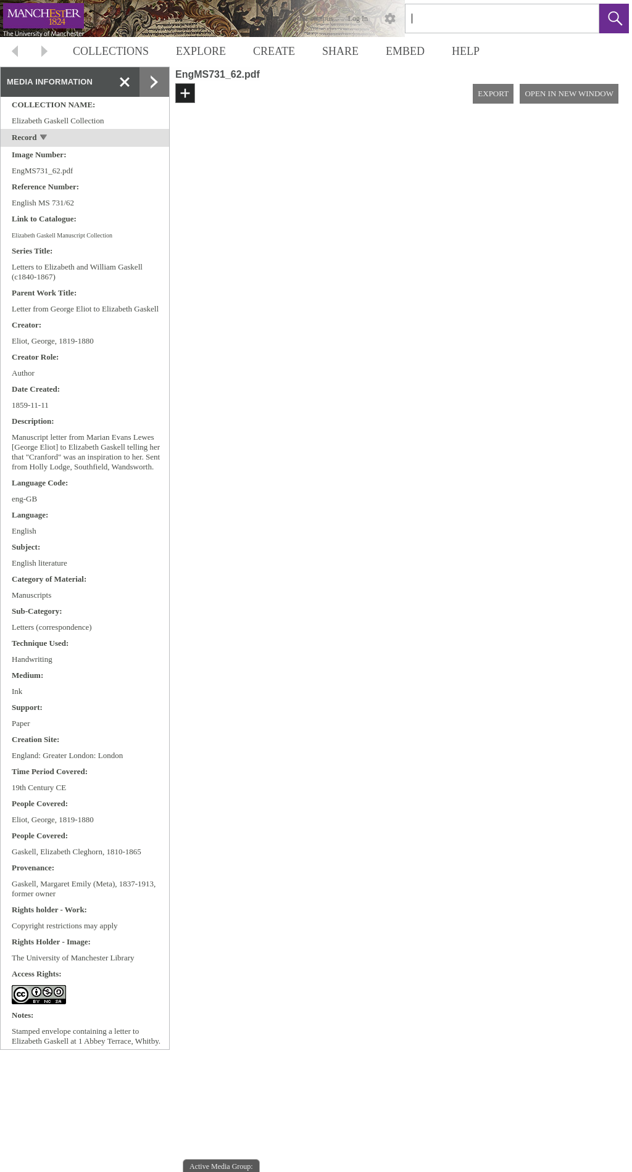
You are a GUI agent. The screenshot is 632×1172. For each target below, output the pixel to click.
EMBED (405, 51)
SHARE (340, 51)
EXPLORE (201, 51)
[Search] (487, 18)
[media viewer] (401, 642)
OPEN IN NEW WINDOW (569, 93)
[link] (579, 18)
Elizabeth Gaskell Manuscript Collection (62, 235)
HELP (466, 51)
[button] (614, 18)
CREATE (274, 51)
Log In (358, 18)
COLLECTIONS (111, 51)
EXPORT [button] (493, 93)
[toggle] (44, 138)
